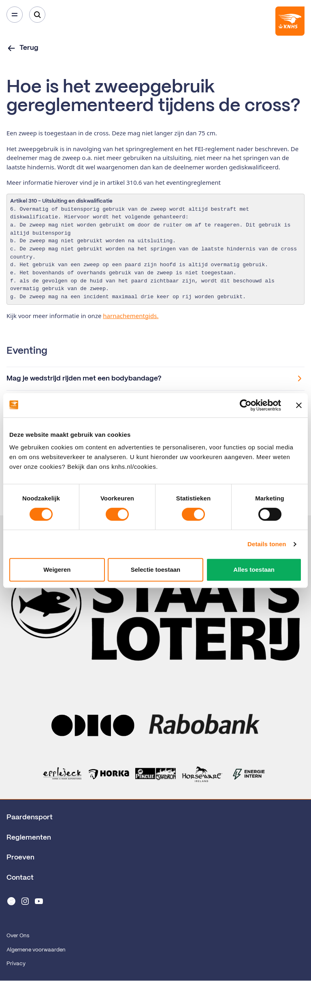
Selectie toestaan (156, 569)
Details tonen (266, 544)
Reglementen (28, 837)
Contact (20, 877)
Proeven (20, 857)
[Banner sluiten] (299, 405)
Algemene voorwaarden (36, 950)
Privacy (16, 963)
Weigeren (56, 569)
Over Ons (17, 935)
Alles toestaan (254, 569)
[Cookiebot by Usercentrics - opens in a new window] (245, 405)
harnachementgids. (130, 316)
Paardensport (29, 817)
